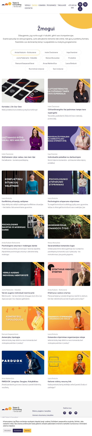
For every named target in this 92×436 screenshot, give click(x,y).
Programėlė (51, 5)
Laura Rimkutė (71, 63)
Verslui (27, 5)
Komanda (42, 5)
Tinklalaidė (62, 5)
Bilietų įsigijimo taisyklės (41, 411)
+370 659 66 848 (72, 7)
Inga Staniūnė (72, 52)
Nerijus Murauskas (53, 58)
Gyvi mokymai (58, 69)
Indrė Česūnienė (51, 52)
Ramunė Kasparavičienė (24, 63)
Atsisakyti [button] (7, 430)
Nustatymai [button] (17, 430)
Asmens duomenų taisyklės (42, 415)
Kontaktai (28, 8)
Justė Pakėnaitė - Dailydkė (26, 58)
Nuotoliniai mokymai (36, 69)
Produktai (72, 58)
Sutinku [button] (27, 430)
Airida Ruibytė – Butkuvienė (25, 52)
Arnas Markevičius (50, 63)
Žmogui (34, 5)
